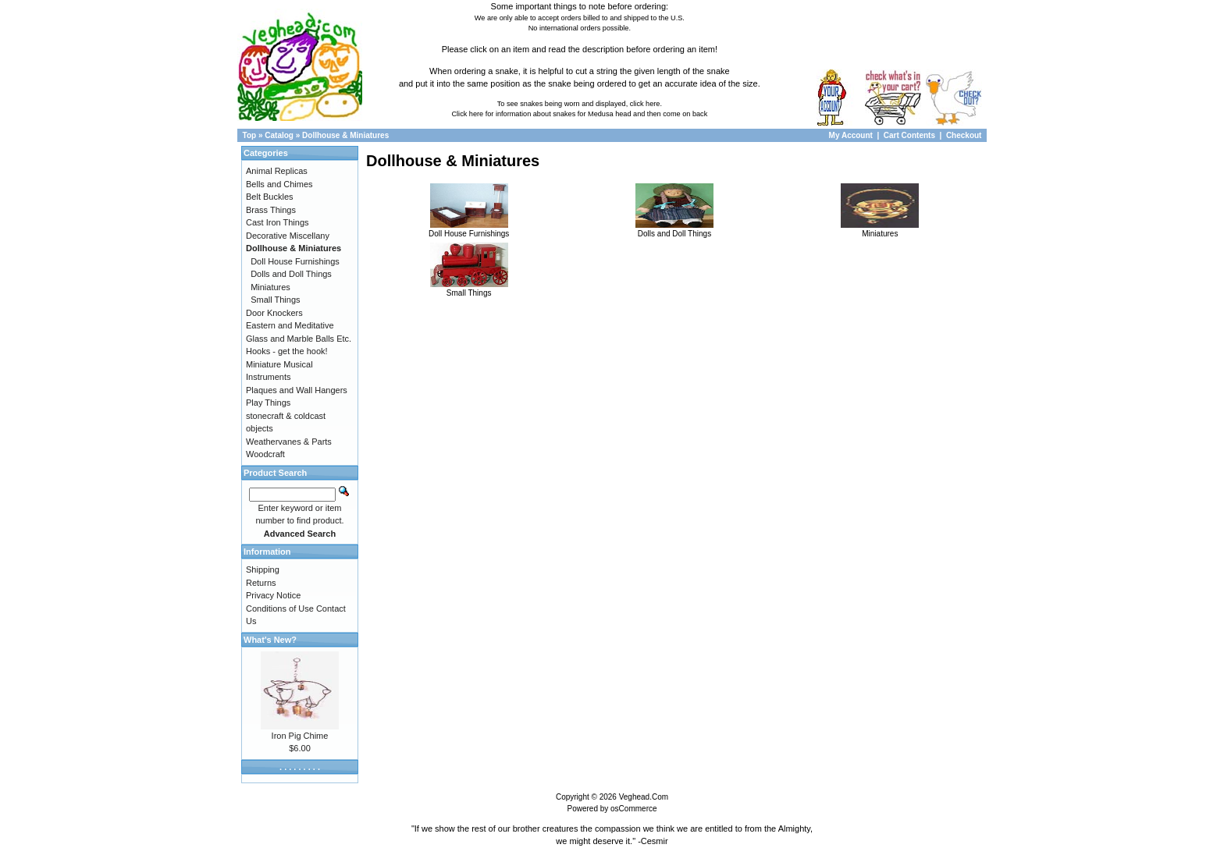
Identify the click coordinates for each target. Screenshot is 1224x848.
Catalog (279, 135)
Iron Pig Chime (300, 735)
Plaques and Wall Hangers (296, 390)
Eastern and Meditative (290, 325)
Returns (261, 582)
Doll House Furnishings (469, 229)
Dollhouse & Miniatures (345, 135)
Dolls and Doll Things (674, 229)
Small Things (469, 288)
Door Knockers (274, 313)
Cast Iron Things (277, 222)
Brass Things (271, 210)
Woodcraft (265, 454)
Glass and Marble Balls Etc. (298, 338)
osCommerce (633, 808)
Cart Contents (909, 135)
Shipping (262, 569)
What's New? (270, 639)
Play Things (268, 402)
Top (250, 135)
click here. (646, 104)
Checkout (964, 135)
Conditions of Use (280, 608)
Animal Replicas (277, 171)
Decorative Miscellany (287, 235)
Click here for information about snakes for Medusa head (541, 114)
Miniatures (880, 229)
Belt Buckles (270, 196)
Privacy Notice (273, 595)
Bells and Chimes (279, 184)
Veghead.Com (643, 797)
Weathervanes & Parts (289, 441)
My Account (852, 135)
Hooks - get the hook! (287, 351)
